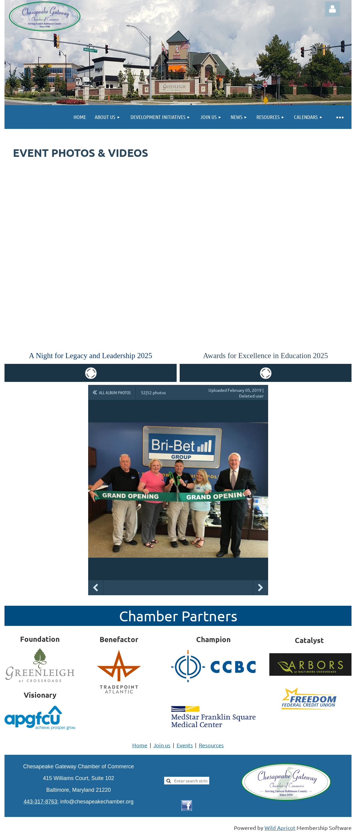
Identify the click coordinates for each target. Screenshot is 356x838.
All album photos (115, 392)
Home (139, 745)
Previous (95, 587)
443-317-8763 (40, 802)
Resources (211, 745)
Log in (332, 9)
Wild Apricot (280, 827)
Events (185, 745)
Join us (161, 745)
